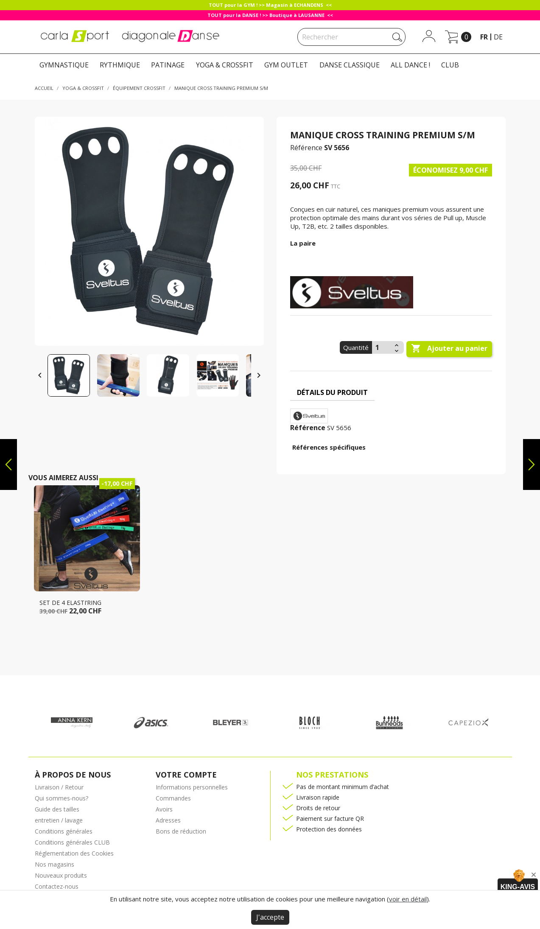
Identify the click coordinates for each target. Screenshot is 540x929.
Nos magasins (54, 864)
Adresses (168, 820)
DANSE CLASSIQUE (349, 65)
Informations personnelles (192, 787)
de (498, 37)
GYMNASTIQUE (64, 65)
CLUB (450, 65)
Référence (306, 147)
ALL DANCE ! (410, 65)
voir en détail (408, 899)
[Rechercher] (351, 37)
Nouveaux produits (61, 875)
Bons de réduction (181, 831)
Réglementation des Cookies (74, 853)
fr (484, 37)
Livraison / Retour (59, 787)
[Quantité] (382, 347)
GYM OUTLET (286, 65)
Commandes (173, 798)
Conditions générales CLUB (72, 842)
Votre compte (186, 775)
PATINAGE (168, 65)
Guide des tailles (57, 809)
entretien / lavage (59, 820)
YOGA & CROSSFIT (224, 65)
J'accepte (270, 917)
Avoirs (164, 809)
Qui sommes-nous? (61, 798)
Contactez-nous (56, 886)
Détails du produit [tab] (332, 392)
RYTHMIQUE (120, 65)
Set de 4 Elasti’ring (70, 603)
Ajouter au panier (449, 348)
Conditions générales (63, 831)
